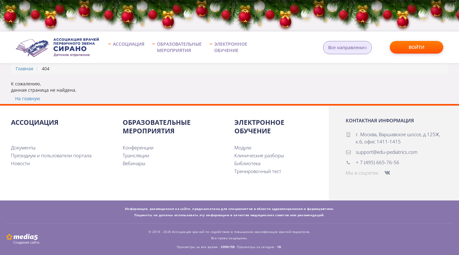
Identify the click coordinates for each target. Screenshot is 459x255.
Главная (24, 69)
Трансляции (136, 155)
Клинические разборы (259, 155)
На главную (27, 98)
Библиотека (247, 163)
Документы (23, 147)
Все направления (347, 47)
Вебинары (134, 163)
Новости (20, 163)
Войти (416, 47)
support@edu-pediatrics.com (386, 152)
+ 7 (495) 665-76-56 (377, 162)
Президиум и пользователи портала (51, 155)
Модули (242, 147)
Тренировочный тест (257, 171)
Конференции (138, 147)
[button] (128, 47)
